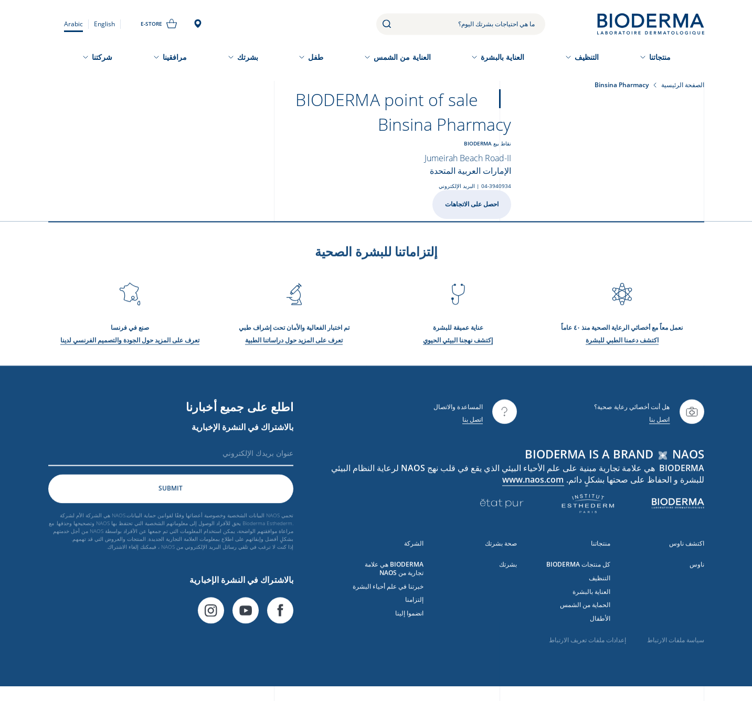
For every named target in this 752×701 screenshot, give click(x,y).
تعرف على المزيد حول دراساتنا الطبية (294, 345)
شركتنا (102, 57)
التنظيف (587, 57)
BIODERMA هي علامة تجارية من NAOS (394, 574)
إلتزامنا (414, 605)
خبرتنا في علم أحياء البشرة (388, 592)
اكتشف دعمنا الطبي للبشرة (622, 345)
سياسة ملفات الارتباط (675, 645)
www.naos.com (533, 485)
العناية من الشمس (402, 57)
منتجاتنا (660, 57)
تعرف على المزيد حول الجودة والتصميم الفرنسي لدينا (129, 345)
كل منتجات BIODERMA (578, 570)
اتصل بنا (659, 425)
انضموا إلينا (409, 618)
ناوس (697, 570)
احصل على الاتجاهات (472, 204)
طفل (315, 57)
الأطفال (600, 624)
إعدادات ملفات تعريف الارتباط (587, 645)
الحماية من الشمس (585, 610)
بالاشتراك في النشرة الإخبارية (242, 432)
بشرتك (247, 57)
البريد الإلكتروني (457, 186)
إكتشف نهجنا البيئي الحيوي (458, 345)
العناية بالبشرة (502, 57)
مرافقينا (175, 57)
